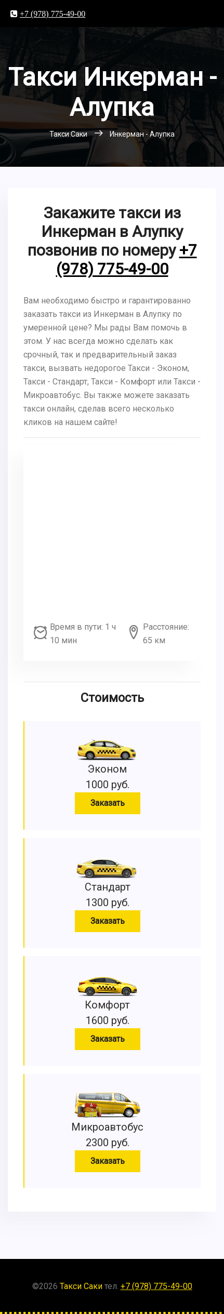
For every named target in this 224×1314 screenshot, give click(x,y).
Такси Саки (81, 1286)
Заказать (107, 803)
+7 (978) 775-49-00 (52, 13)
